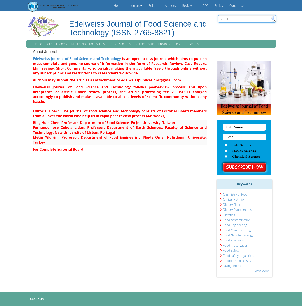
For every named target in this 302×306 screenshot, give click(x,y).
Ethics (219, 5)
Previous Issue (169, 44)
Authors (170, 5)
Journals (135, 5)
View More (261, 271)
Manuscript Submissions (89, 44)
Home (118, 5)
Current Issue (145, 44)
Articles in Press (121, 44)
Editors (153, 5)
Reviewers (189, 5)
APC (205, 5)
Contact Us (236, 5)
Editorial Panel (57, 44)
